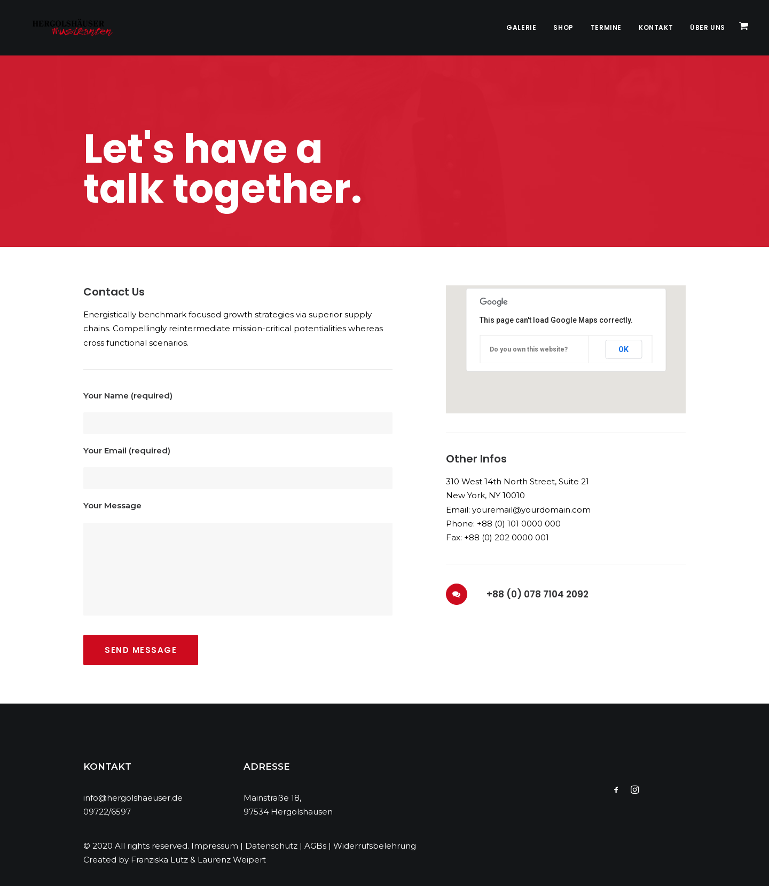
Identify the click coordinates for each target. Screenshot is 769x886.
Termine (606, 27)
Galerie (521, 27)
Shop (563, 27)
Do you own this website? (529, 349)
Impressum (214, 846)
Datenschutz (271, 846)
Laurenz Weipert (232, 860)
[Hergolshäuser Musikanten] (64, 27)
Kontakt (656, 27)
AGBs (315, 846)
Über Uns (707, 27)
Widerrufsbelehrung (374, 846)
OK (623, 349)
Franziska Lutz (159, 860)
